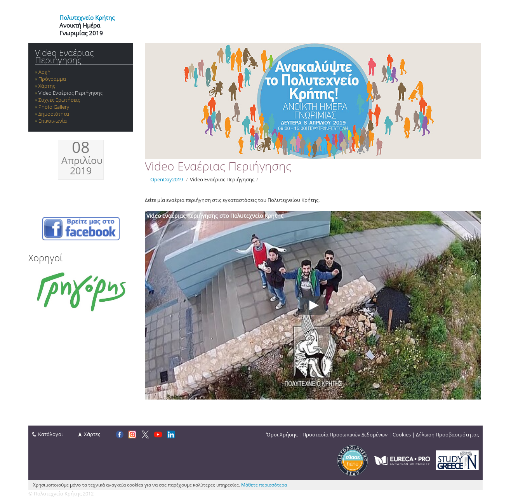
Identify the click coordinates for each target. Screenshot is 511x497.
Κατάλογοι (50, 434)
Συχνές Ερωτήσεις (59, 99)
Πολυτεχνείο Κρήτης (87, 17)
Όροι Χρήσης (281, 434)
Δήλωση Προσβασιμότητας (447, 434)
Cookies (402, 434)
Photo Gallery (53, 106)
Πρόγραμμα (52, 78)
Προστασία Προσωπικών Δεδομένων (345, 434)
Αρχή (44, 71)
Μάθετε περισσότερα (264, 484)
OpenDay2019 (166, 179)
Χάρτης (46, 85)
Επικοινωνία (52, 120)
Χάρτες (92, 434)
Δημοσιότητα (53, 113)
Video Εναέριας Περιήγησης (64, 56)
